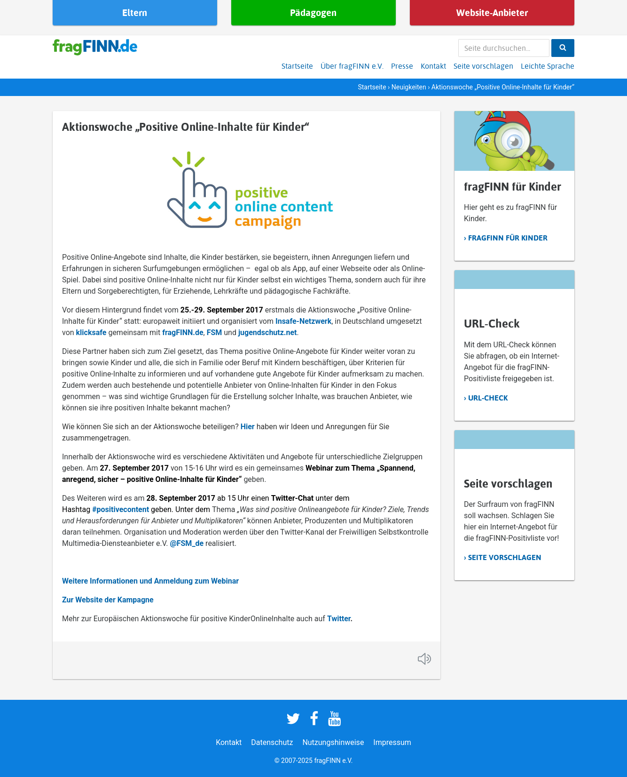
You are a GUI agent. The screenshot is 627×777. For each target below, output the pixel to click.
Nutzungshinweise (333, 742)
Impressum (392, 742)
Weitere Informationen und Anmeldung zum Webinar (150, 581)
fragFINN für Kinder (508, 237)
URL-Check (488, 397)
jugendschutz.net (267, 332)
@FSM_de (187, 543)
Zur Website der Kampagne (108, 599)
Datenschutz (272, 742)
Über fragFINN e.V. (352, 66)
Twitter (339, 618)
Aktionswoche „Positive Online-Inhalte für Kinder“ (185, 127)
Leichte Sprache (547, 66)
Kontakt (433, 66)
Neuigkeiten (409, 87)
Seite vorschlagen (483, 66)
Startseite (297, 66)
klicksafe (91, 332)
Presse (402, 66)
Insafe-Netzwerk (303, 321)
